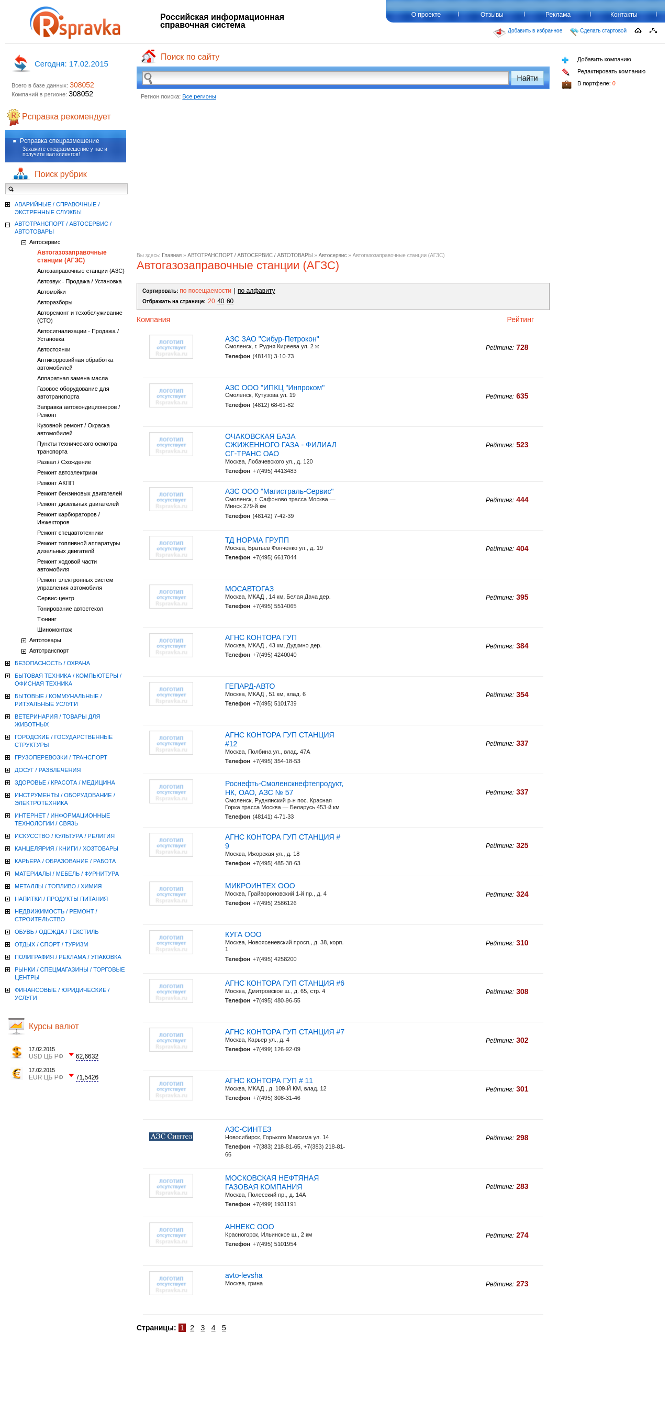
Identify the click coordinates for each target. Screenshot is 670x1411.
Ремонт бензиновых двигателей (79, 493)
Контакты (624, 14)
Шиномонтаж (54, 629)
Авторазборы (54, 302)
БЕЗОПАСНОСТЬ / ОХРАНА (52, 663)
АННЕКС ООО (249, 1226)
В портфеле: (589, 84)
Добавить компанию (596, 60)
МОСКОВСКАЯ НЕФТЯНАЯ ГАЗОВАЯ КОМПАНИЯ (272, 1182)
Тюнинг (47, 619)
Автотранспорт (49, 650)
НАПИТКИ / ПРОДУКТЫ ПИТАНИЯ (61, 899)
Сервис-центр (55, 598)
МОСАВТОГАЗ (249, 589)
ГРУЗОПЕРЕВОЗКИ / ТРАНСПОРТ (61, 757)
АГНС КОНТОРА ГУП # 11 (269, 1080)
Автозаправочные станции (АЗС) (81, 271)
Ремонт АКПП (55, 483)
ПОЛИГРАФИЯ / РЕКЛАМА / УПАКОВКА (68, 957)
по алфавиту (256, 290)
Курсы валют (54, 1026)
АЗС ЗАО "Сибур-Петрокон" (272, 339)
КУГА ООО (243, 934)
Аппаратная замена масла (72, 378)
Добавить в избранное (527, 33)
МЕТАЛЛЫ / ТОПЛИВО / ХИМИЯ (58, 886)
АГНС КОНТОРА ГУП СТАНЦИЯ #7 (284, 1032)
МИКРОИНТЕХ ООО (260, 885)
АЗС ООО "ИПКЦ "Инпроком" (275, 387)
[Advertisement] (343, 179)
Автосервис (333, 255)
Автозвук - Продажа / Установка (79, 281)
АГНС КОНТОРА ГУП (261, 637)
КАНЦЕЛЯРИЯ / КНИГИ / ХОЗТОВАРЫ (66, 848)
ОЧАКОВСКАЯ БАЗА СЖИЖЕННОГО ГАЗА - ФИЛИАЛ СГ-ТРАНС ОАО (281, 445)
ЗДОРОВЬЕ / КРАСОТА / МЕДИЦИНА (65, 782)
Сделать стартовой (598, 32)
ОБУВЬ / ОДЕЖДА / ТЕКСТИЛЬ (56, 932)
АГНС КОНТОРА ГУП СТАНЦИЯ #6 (284, 983)
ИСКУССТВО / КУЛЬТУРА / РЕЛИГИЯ (65, 836)
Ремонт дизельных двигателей (78, 504)
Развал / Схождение (64, 462)
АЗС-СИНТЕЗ (248, 1129)
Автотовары (45, 640)
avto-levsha (244, 1275)
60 (230, 301)
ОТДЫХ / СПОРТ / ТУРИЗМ (51, 944)
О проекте (426, 14)
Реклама (558, 14)
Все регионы (199, 96)
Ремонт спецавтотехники (70, 533)
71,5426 (87, 1077)
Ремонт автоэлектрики (67, 472)
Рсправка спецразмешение (59, 141)
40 (220, 301)
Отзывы (492, 14)
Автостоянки (54, 349)
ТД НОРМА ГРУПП (257, 540)
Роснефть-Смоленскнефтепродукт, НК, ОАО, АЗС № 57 (284, 788)
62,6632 (87, 1056)
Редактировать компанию (603, 72)
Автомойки (51, 292)
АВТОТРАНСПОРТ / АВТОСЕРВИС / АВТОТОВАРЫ (249, 255)
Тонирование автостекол (70, 608)
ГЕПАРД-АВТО (250, 686)
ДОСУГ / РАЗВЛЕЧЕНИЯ (48, 770)
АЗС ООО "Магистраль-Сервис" (279, 491)
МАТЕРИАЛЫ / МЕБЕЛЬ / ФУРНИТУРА (67, 873)
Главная (172, 255)
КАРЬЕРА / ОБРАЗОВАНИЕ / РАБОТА (65, 861)
